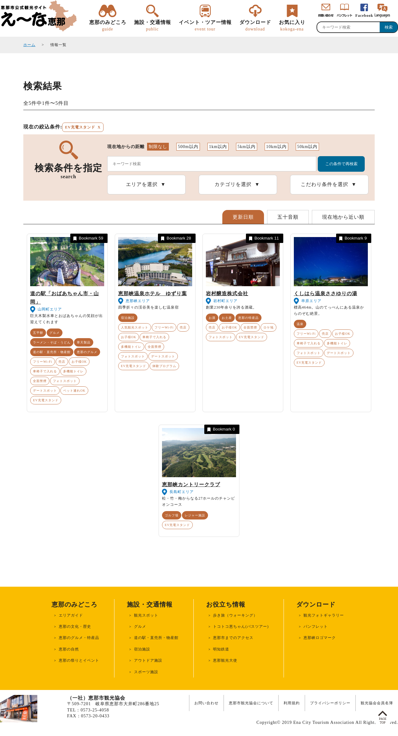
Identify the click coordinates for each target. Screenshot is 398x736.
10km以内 (276, 146)
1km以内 (218, 146)
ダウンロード (255, 26)
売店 (61, 361)
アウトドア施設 (148, 660)
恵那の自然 (69, 649)
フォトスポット (65, 381)
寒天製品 (83, 342)
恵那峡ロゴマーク (319, 638)
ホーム (29, 45)
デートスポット (45, 390)
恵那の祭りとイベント (79, 660)
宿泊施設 (128, 317)
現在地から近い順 (343, 217)
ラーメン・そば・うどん (52, 342)
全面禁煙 (40, 381)
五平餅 (38, 332)
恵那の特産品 (248, 317)
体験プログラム (164, 366)
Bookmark (87, 238)
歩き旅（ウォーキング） (235, 615)
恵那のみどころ (107, 26)
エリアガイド (71, 615)
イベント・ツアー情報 (205, 26)
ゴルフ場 (171, 515)
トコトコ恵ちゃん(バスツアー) (241, 626)
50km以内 (307, 146)
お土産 (227, 317)
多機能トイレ (73, 371)
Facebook (364, 15)
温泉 (300, 324)
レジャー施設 (195, 515)
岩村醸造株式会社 (227, 293)
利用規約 (292, 703)
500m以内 (188, 146)
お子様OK (79, 361)
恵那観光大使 (225, 660)
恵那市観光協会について (251, 703)
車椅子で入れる (45, 371)
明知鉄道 (221, 649)
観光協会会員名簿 (377, 703)
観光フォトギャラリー (323, 615)
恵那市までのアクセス (233, 638)
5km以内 (247, 146)
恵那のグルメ (87, 352)
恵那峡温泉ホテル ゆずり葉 (152, 293)
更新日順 (243, 217)
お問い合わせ (206, 703)
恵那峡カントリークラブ (191, 484)
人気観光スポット (134, 327)
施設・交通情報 (152, 26)
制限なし (158, 146)
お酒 (212, 317)
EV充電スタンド (45, 400)
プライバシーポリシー (330, 703)
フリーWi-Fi (42, 361)
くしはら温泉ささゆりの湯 (325, 293)
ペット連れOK (74, 390)
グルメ (54, 332)
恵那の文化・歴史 (75, 626)
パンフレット (315, 626)
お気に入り (292, 26)
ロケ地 (268, 327)
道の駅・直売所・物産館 (52, 352)
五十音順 (287, 217)
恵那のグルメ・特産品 (79, 638)
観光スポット (146, 615)
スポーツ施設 (146, 672)
